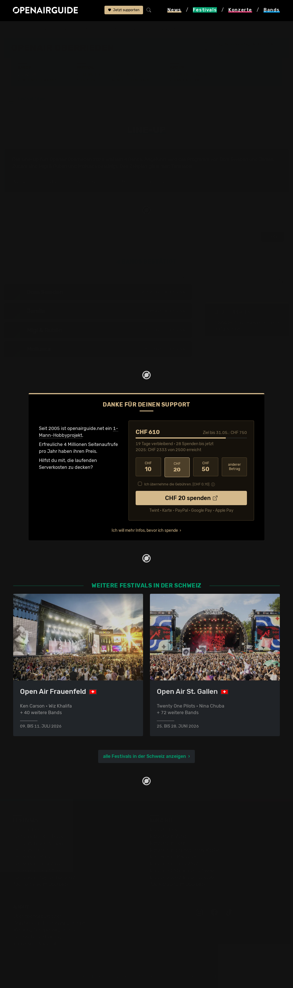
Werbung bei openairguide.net (45, 929)
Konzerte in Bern (168, 843)
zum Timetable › (177, 278)
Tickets (88, 80)
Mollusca (87, 166)
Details (272, 237)
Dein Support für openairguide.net (50, 922)
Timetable (181, 166)
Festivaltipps (27, 829)
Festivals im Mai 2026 (36, 856)
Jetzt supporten (123, 11)
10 (148, 467)
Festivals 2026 (29, 849)
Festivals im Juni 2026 (37, 863)
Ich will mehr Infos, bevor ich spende (145, 529)
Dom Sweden (234, 159)
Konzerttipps (163, 829)
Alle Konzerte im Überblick (178, 884)
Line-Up (29, 75)
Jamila (266, 159)
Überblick (90, 75)
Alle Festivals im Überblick (41, 884)
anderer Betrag (234, 467)
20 (177, 467)
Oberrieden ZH (225, 51)
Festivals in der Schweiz (39, 836)
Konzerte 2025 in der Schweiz (182, 870)
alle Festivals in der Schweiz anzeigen (144, 756)
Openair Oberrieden (98, 29)
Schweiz (64, 29)
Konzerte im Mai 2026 (173, 856)
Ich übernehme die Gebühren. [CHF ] (176, 483)
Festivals (40, 29)
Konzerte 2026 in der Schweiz (182, 877)
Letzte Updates (127, 75)
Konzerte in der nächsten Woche (184, 849)
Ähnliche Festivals (130, 80)
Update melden (274, 341)
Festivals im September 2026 (44, 877)
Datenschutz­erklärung (37, 936)
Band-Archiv (186, 80)
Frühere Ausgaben (192, 75)
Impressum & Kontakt (36, 943)
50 (205, 467)
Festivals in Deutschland (39, 843)
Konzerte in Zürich (169, 836)
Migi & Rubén (53, 166)
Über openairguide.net (37, 916)
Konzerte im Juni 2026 (174, 863)
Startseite (14, 29)
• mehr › (251, 329)
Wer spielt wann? (39, 80)
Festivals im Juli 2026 (36, 870)
